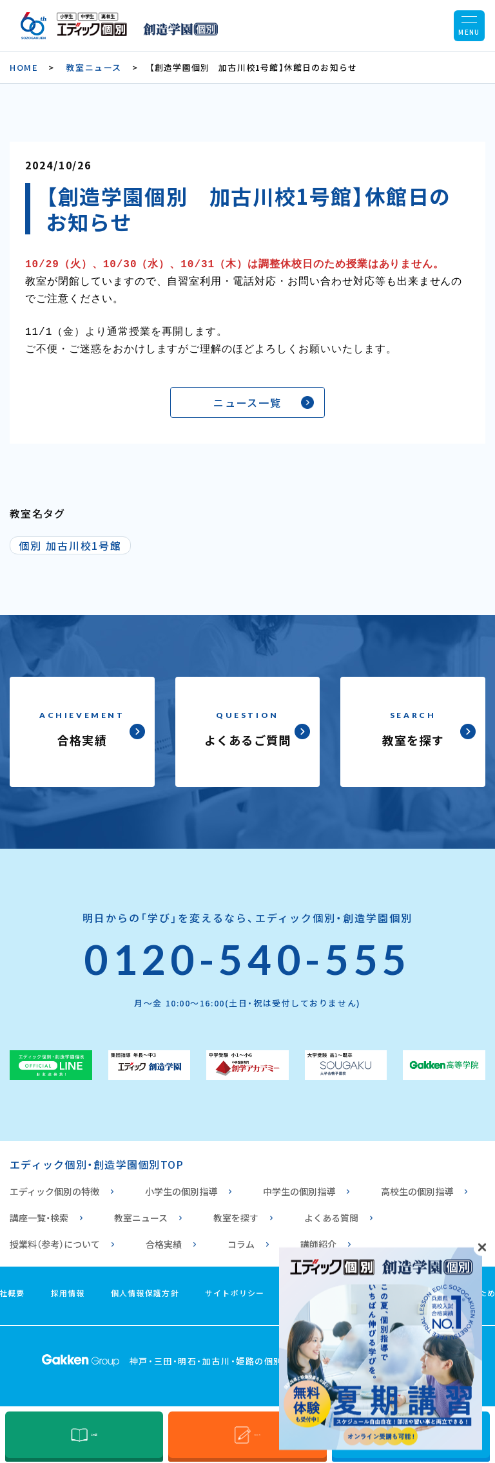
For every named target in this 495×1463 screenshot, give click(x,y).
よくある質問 (331, 1211)
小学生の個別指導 (181, 1184)
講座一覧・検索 (39, 1211)
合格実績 (164, 1237)
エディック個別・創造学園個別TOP (97, 1158)
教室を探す (235, 1211)
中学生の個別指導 (299, 1184)
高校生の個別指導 (417, 1184)
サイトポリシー (235, 1286)
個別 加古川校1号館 (70, 539)
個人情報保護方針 (145, 1286)
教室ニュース (93, 67)
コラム (241, 1237)
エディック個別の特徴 (54, 1184)
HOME (24, 67)
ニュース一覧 (247, 396)
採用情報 (68, 1286)
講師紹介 (318, 1237)
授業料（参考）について (55, 1237)
